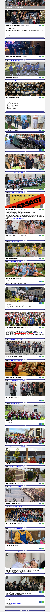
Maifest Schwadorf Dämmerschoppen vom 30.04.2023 (18, 466)
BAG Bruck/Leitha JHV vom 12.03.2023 (16, 528)
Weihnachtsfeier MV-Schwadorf (13, 25)
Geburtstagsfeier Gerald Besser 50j (14, 592)
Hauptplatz (25, 463)
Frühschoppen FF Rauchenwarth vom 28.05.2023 (17, 380)
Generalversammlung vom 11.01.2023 (15, 603)
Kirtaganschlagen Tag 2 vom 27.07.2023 (16, 261)
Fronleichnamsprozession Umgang (14, 356)
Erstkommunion (9, 397)
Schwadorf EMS (19, 523)
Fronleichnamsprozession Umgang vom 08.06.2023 (17, 360)
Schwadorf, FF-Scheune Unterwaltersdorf (26, 303)
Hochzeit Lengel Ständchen (12, 130)
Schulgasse (25, 56)
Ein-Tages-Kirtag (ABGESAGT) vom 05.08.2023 (17, 218)
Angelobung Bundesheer (11, 503)
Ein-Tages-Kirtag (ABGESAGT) (13, 209)
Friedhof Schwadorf (20, 483)
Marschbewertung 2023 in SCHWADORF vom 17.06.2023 (18, 339)
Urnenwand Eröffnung (11, 483)
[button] (40, 25)
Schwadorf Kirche (17, 397)
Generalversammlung (11, 601)
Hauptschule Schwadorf (25, 25)
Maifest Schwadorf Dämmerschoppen (14, 463)
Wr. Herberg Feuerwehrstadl (21, 235)
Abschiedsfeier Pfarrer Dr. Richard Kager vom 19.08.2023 (18, 192)
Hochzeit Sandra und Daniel (12, 303)
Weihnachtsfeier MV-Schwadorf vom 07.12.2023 (17, 39)
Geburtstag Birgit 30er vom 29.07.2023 (15, 241)
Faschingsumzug (10, 545)
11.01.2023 (10, 600)
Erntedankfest (9, 150)
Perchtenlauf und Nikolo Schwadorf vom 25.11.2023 (17, 60)
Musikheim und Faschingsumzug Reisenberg (25, 568)
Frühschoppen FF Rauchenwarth (13, 377)
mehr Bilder (25, 59)
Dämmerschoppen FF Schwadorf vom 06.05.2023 (17, 446)
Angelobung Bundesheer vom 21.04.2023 (16, 506)
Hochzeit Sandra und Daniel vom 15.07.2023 (16, 310)
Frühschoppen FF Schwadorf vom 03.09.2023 (16, 172)
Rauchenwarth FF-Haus (26, 377)
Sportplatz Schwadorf (28, 327)
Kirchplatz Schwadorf (29, 189)
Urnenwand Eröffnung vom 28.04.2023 (15, 486)
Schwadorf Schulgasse (24, 209)
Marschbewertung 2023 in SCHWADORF (15, 327)
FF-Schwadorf (24, 443)
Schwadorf (17, 77)
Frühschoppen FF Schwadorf (12, 169)
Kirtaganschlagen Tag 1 (11, 278)
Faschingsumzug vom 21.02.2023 (15, 551)
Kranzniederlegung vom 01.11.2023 (15, 80)
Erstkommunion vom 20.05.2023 (14, 403)
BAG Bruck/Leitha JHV (11, 523)
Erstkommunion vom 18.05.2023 (14, 426)
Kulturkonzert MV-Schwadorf (12, 97)
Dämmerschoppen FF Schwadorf (13, 443)
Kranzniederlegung (10, 77)
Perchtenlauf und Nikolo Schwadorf (14, 56)
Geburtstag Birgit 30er (11, 235)
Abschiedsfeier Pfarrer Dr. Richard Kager (15, 189)
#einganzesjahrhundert (24, 331)
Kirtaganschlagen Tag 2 (11, 258)
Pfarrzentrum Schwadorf (17, 150)
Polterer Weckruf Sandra (11, 568)
